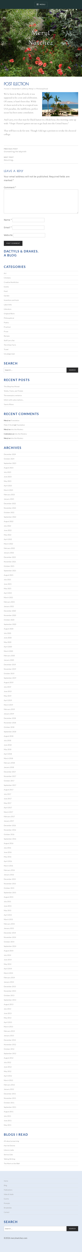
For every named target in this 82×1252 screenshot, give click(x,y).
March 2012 (8, 1080)
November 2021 (10, 562)
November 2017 (10, 776)
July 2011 (7, 1116)
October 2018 (9, 727)
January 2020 (9, 660)
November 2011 (10, 1098)
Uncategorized (9, 354)
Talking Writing (9, 1159)
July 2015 (7, 901)
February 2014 (9, 977)
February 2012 (9, 1085)
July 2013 (7, 1009)
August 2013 (8, 1004)
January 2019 (9, 714)
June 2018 (8, 745)
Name (8, 219)
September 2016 (10, 839)
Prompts (7, 1203)
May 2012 (7, 1071)
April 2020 (8, 647)
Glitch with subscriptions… (14, 400)
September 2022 (10, 517)
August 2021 (8, 575)
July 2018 (7, 740)
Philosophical (42, 89)
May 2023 (7, 481)
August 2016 (8, 843)
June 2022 (8, 530)
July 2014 (7, 955)
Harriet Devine (9, 1146)
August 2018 (8, 736)
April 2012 (8, 1076)
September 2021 (10, 571)
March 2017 (8, 812)
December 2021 (10, 557)
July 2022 (7, 526)
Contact (6, 1212)
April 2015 (8, 915)
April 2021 (8, 593)
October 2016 (9, 834)
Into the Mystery (17, 429)
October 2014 (9, 942)
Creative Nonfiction (11, 282)
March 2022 (8, 544)
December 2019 (10, 664)
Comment (10, 187)
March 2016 (8, 866)
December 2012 (10, 1040)
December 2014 (10, 933)
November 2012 (10, 1044)
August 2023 (8, 468)
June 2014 (8, 960)
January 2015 (9, 928)
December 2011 (10, 1094)
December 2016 (10, 825)
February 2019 (9, 709)
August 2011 (8, 1112)
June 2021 (8, 584)
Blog (5, 1185)
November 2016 (10, 830)
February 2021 (9, 602)
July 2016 (7, 848)
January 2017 (9, 821)
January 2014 (9, 982)
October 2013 (9, 995)
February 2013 (9, 1031)
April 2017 (8, 807)
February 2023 (9, 494)
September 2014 (10, 946)
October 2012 (9, 1049)
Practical (7, 327)
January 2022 (9, 553)
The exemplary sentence (13, 395)
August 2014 (8, 951)
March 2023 (8, 490)
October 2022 (9, 512)
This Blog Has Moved (11, 386)
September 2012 (10, 1053)
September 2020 (10, 624)
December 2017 (10, 772)
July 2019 (7, 687)
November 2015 (10, 884)
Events (6, 287)
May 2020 (7, 642)
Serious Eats (8, 1154)
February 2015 (9, 924)
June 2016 (8, 852)
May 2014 (7, 964)
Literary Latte (9, 1150)
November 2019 (10, 669)
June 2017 (8, 799)
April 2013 (8, 1022)
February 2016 (9, 870)
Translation (15, 420)
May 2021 (7, 588)
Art (5, 273)
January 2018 (9, 767)
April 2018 (8, 754)
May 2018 (7, 749)
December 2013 (10, 986)
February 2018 (9, 763)
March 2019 (8, 705)
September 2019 (10, 678)
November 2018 (10, 723)
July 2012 (7, 1062)
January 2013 (9, 1036)
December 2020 (10, 611)
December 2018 (10, 718)
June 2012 (8, 1067)
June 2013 (8, 1013)
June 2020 (8, 638)
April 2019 (8, 700)
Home (6, 1181)
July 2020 (7, 633)
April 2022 (8, 539)
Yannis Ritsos (9, 404)
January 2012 (9, 1089)
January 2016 (9, 875)
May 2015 (7, 910)
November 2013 (10, 991)
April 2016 (8, 861)
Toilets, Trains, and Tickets (13, 391)
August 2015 (8, 897)
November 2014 (10, 937)
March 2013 (8, 1027)
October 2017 (9, 781)
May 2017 (7, 803)
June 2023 (8, 477)
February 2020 (9, 656)
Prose (6, 331)
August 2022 (8, 521)
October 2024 (9, 459)
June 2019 (8, 691)
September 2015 (10, 892)
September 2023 (10, 463)
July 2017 (7, 794)
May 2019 (7, 696)
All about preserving (11, 1141)
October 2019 (9, 673)
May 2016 (7, 857)
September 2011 (10, 1107)
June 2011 (8, 1120)
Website (8, 235)
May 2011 (7, 1125)
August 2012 (8, 1058)
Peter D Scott (9, 425)
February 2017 (9, 816)
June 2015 (8, 906)
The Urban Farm (10, 345)
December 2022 (10, 503)
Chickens (7, 278)
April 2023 (8, 486)
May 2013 (7, 1018)
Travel (6, 349)
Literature (7, 309)
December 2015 (10, 879)
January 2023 (9, 499)
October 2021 (9, 566)
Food (6, 291)
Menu (42, 4)
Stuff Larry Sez (9, 340)
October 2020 (9, 620)
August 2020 (8, 629)
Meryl (31, 89)
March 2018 (8, 758)
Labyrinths (8, 305)
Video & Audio (8, 1194)
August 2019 (8, 682)
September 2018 (10, 732)
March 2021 (8, 597)
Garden (6, 296)
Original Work (9, 314)
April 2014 (8, 969)
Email (8, 227)
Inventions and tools (11, 300)
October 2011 (9, 1103)
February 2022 (9, 548)
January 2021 (9, 606)
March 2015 (8, 919)
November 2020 (10, 615)
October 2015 (9, 888)
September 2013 (10, 1000)
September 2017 (10, 785)
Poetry (6, 322)
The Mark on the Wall (12, 1163)
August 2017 (8, 790)
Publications (8, 1190)
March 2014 (8, 973)
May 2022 (7, 535)
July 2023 (7, 472)
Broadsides (8, 1207)
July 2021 (7, 579)
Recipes (7, 336)
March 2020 (8, 651)
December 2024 (10, 454)
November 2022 (10, 508)
